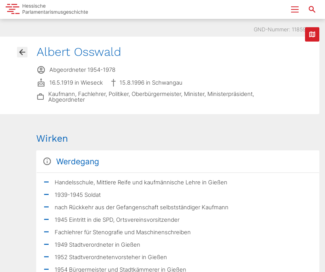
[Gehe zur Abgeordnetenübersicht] (22, 52)
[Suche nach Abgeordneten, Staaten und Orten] (312, 9)
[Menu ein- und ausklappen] (295, 9)
